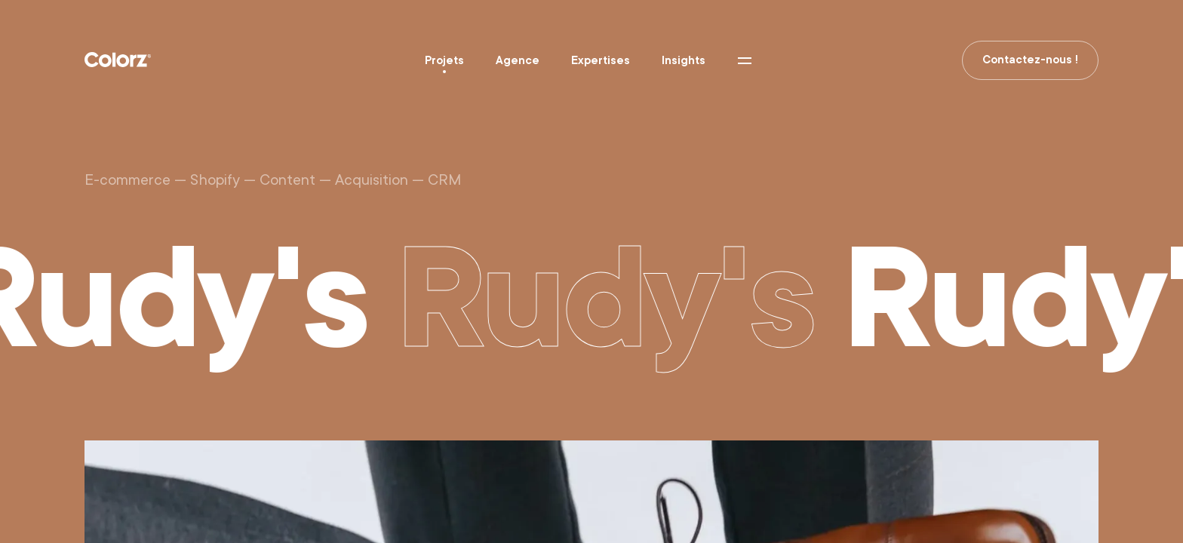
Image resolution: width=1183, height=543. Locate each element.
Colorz (117, 60)
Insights (683, 60)
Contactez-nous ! (1030, 60)
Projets (444, 60)
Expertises (600, 60)
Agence (517, 60)
